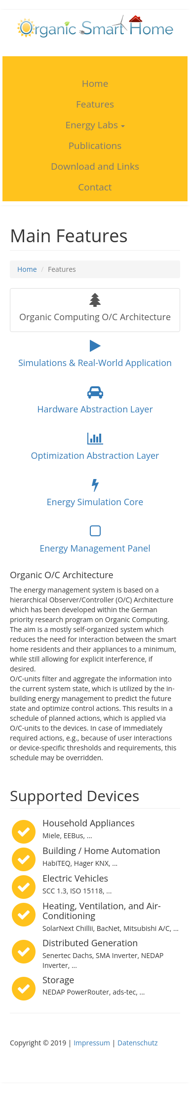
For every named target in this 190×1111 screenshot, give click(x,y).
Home (27, 269)
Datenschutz (137, 1042)
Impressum (92, 1042)
